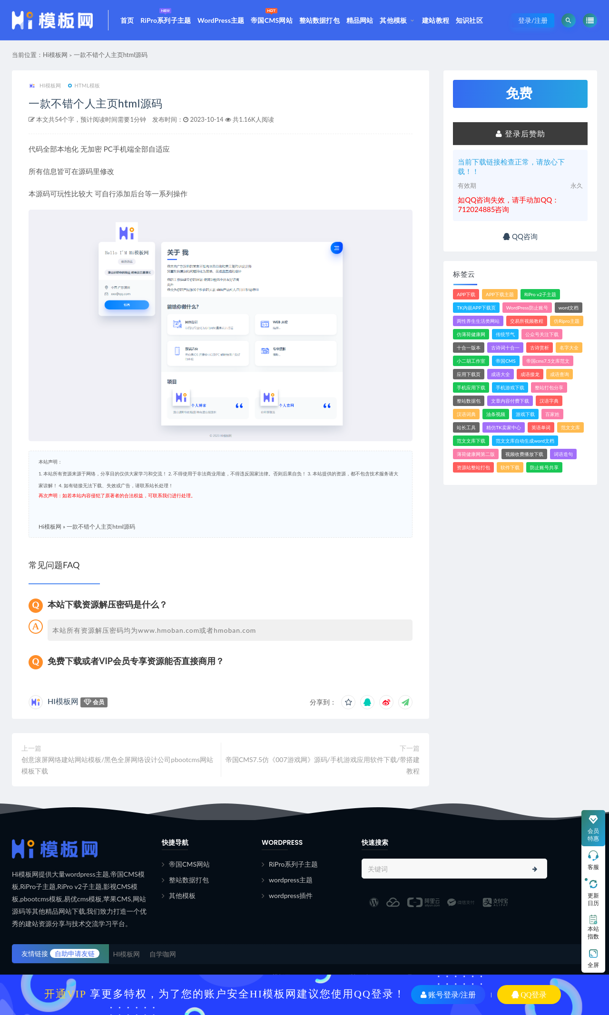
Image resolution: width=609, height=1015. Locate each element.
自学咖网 (162, 954)
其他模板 (393, 20)
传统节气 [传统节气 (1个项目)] (505, 334)
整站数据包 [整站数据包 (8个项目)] (469, 401)
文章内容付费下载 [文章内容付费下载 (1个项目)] (510, 401)
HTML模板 (84, 85)
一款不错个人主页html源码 (111, 54)
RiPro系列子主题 (165, 15)
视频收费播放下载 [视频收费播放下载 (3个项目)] (524, 454)
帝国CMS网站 (272, 15)
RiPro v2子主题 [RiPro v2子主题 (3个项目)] (540, 294)
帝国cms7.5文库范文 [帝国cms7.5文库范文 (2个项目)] (548, 361)
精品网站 (359, 20)
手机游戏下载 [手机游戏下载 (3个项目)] (510, 387)
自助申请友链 (75, 953)
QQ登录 (529, 994)
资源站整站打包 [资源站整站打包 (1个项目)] (473, 467)
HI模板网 (45, 85)
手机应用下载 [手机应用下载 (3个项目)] (471, 387)
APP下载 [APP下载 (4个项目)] (466, 294)
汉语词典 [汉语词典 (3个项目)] (466, 414)
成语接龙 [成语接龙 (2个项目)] (530, 374)
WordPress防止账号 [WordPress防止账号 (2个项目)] (527, 307)
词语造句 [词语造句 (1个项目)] (563, 454)
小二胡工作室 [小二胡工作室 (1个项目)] (471, 361)
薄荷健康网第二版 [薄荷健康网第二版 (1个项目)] (476, 454)
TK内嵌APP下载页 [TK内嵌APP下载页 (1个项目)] (476, 307)
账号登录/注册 (448, 994)
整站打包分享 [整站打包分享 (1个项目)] (549, 387)
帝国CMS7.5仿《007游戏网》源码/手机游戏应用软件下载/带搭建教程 (323, 765)
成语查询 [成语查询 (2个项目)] (559, 374)
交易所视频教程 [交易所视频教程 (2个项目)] (526, 321)
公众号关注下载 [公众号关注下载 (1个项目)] (542, 334)
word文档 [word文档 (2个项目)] (569, 307)
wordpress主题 (291, 880)
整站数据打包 (319, 20)
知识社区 (469, 20)
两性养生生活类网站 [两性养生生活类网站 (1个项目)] (478, 321)
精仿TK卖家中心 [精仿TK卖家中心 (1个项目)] (503, 427)
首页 (127, 20)
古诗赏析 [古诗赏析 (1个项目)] (539, 347)
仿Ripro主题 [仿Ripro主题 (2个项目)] (566, 321)
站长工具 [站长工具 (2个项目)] (466, 427)
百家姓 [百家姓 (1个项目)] (552, 414)
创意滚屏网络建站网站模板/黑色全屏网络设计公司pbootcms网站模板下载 (117, 765)
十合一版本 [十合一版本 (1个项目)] (469, 347)
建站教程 (435, 20)
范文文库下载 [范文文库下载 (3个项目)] (471, 441)
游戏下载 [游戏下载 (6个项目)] (525, 414)
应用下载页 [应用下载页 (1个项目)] (469, 374)
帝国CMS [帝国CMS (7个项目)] (505, 361)
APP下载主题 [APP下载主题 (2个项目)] (500, 294)
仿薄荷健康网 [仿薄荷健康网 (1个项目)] (471, 334)
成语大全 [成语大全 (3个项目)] (500, 374)
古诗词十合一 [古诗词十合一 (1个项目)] (505, 347)
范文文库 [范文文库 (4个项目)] (570, 427)
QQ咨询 (520, 236)
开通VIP (65, 993)
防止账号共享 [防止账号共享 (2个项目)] (544, 467)
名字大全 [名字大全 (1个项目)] (569, 347)
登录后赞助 (520, 133)
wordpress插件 (291, 895)
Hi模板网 (55, 54)
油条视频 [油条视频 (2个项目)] (495, 414)
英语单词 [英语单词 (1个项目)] (540, 427)
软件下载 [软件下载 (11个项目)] (510, 467)
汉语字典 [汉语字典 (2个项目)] (549, 401)
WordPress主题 (220, 20)
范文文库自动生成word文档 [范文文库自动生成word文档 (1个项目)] (525, 441)
